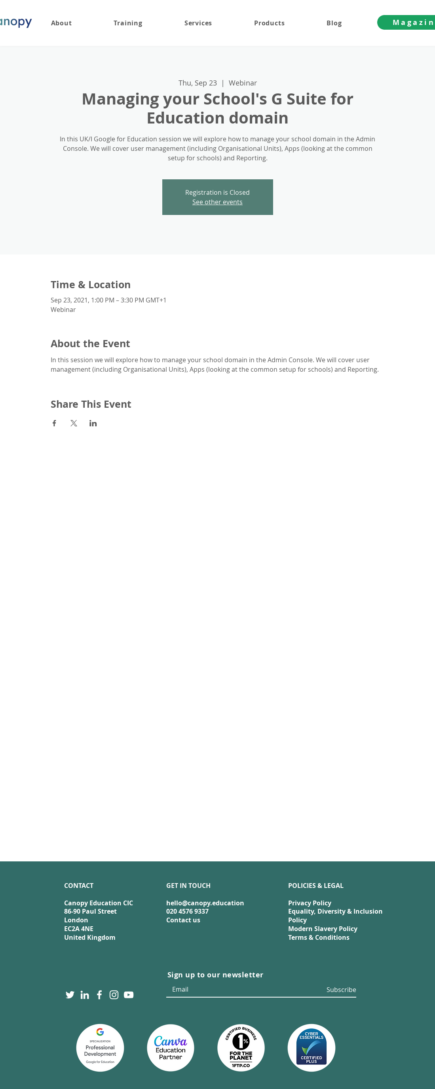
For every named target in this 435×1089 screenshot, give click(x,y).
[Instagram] (114, 995)
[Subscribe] (340, 990)
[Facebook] (99, 995)
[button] (213, 23)
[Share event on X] (74, 423)
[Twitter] (70, 995)
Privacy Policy (309, 903)
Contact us (183, 920)
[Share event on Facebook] (54, 423)
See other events (217, 202)
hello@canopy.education (205, 903)
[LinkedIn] (85, 995)
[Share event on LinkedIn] (93, 423)
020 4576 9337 (187, 911)
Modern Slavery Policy (322, 928)
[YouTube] (129, 995)
